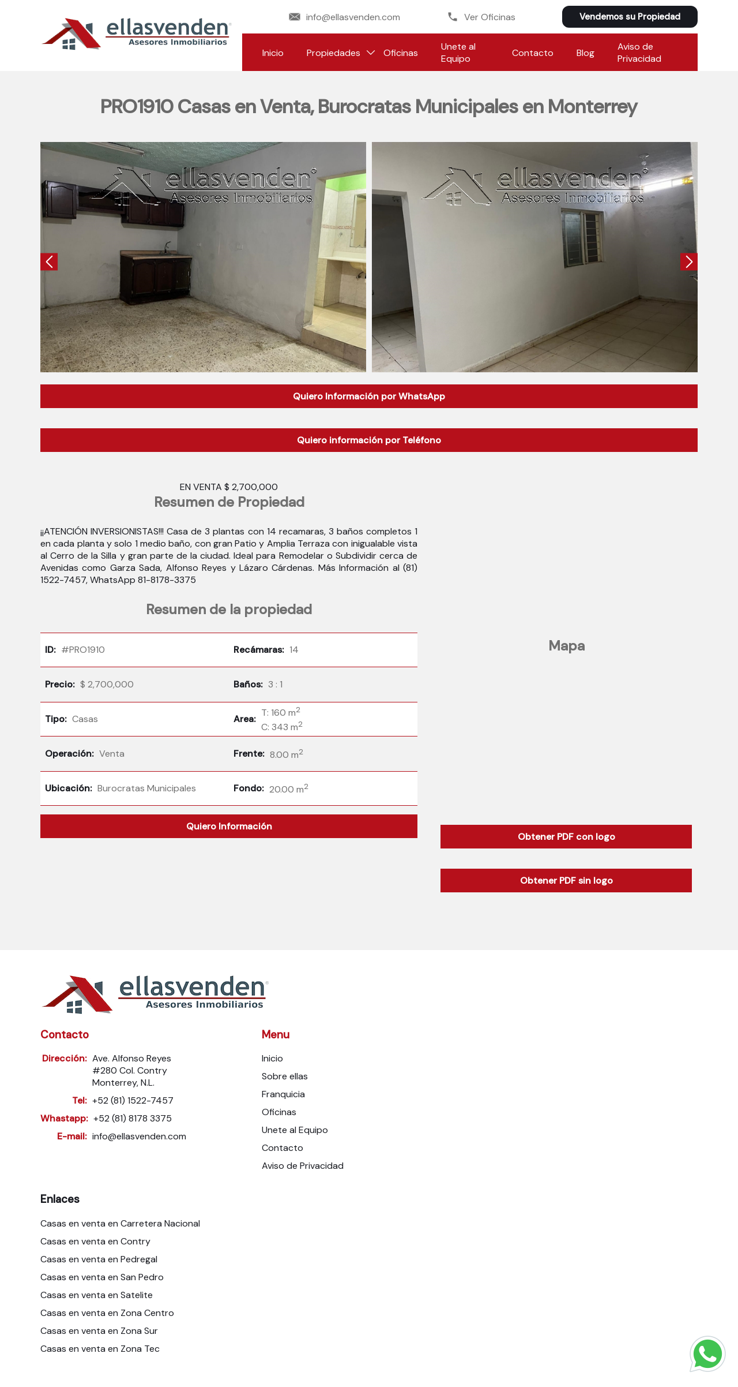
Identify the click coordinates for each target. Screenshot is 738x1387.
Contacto (533, 53)
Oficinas (400, 53)
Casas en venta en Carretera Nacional (120, 1223)
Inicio (273, 53)
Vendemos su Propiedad (629, 17)
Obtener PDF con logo (566, 837)
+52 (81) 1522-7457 (133, 1100)
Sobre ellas (285, 1076)
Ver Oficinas (481, 17)
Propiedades (333, 53)
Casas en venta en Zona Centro (107, 1313)
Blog (585, 53)
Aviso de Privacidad (639, 52)
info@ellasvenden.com (344, 17)
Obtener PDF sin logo (566, 880)
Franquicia (283, 1094)
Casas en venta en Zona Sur (99, 1331)
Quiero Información (229, 826)
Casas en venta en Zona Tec (100, 1349)
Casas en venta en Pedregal (98, 1259)
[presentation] (49, 263)
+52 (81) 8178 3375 (132, 1118)
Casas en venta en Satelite (96, 1295)
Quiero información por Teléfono (369, 440)
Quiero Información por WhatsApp (369, 396)
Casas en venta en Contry (95, 1241)
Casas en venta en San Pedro (102, 1277)
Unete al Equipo (458, 52)
